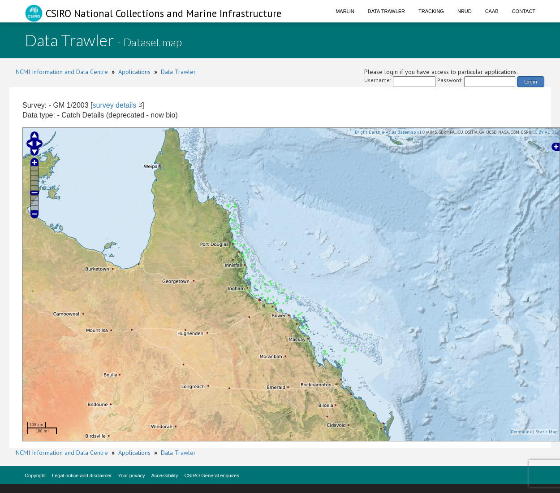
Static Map (546, 432)
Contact (523, 11)
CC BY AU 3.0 (545, 132)
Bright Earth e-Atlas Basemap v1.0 (390, 132)
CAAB (492, 11)
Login (530, 81)
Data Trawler (386, 11)
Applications (134, 72)
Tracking (431, 11)
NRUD (464, 11)
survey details (115, 105)
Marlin (345, 11)
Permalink (521, 432)
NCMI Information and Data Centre (62, 72)
